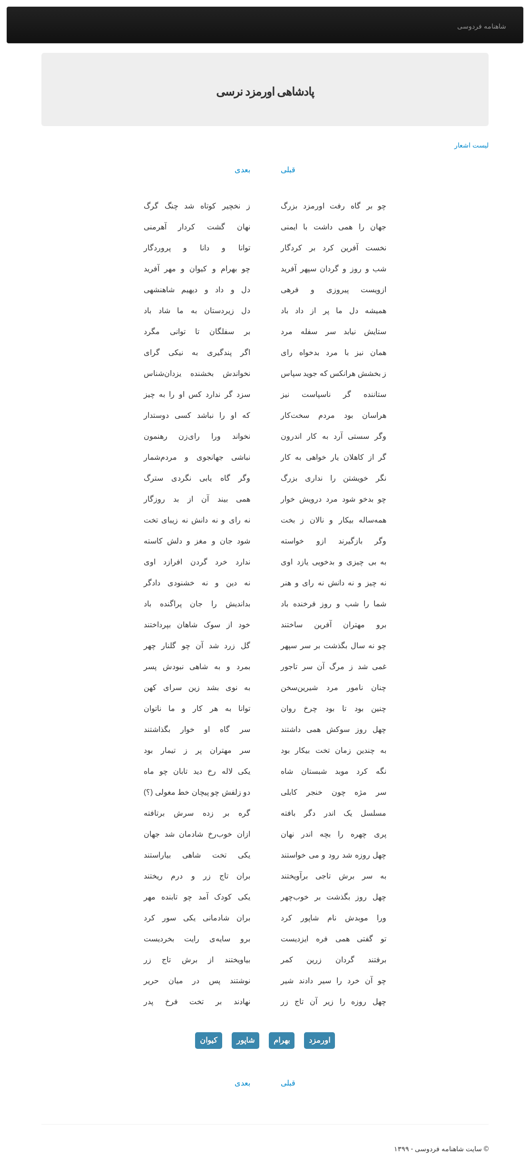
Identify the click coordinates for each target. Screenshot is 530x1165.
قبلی (288, 170)
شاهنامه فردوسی (481, 26)
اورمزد (319, 1040)
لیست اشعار (471, 145)
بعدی (242, 170)
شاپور (245, 1040)
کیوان (208, 1040)
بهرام (282, 1040)
